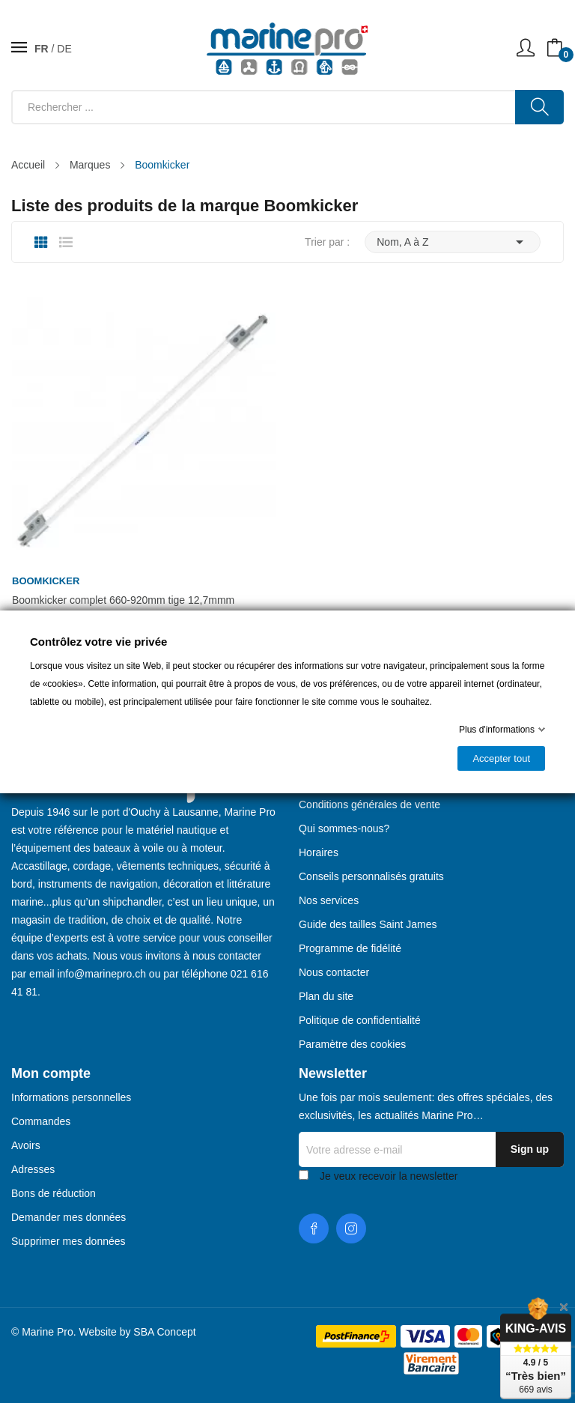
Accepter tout (501, 758)
